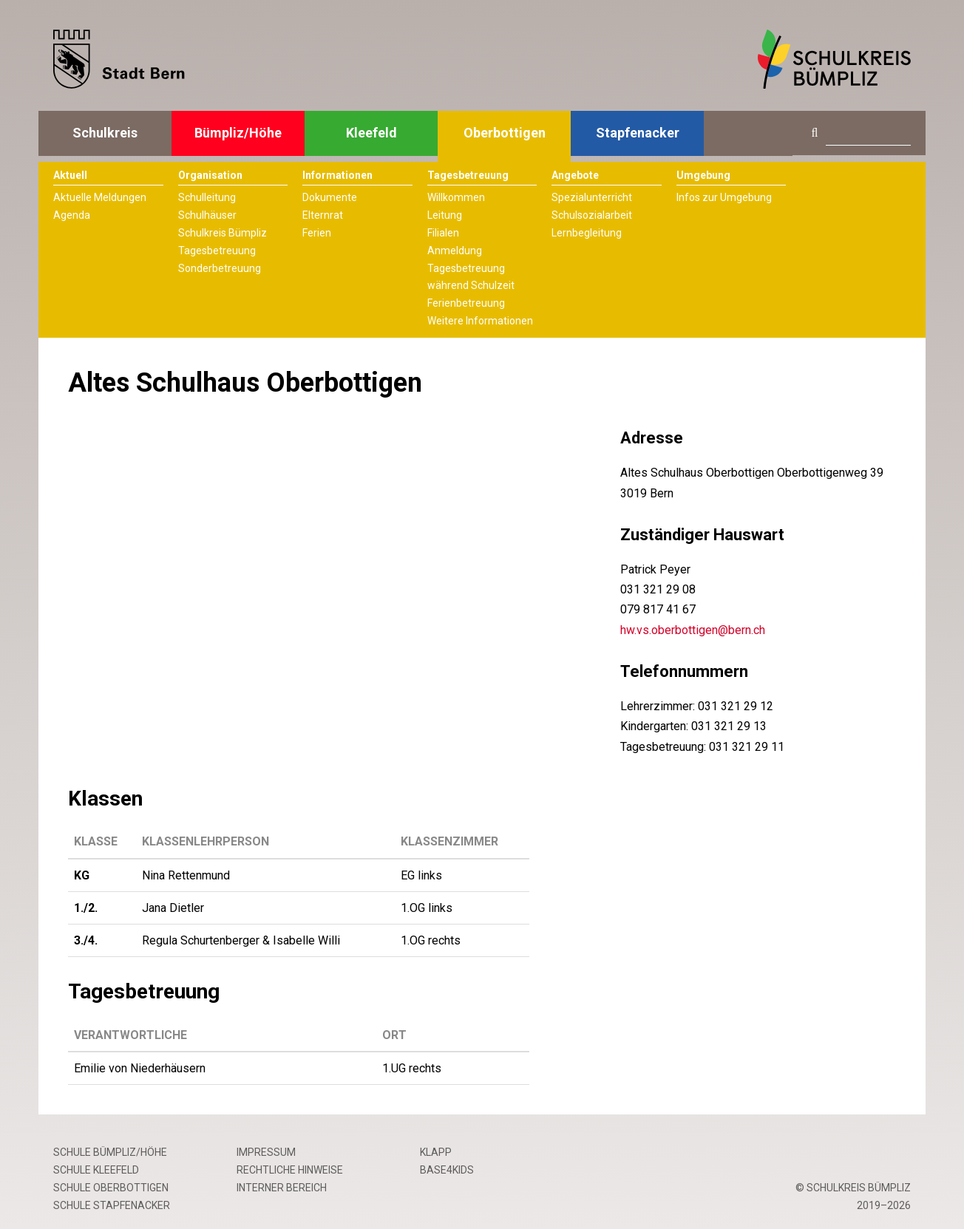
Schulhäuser (207, 215)
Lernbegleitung (586, 233)
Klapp (436, 1152)
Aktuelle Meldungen (99, 197)
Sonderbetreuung (219, 268)
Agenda (71, 215)
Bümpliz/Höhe (238, 132)
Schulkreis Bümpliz (222, 233)
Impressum (266, 1152)
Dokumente (329, 197)
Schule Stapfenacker (111, 1205)
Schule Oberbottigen (111, 1188)
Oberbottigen (505, 132)
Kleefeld (371, 132)
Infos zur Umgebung (724, 197)
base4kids (447, 1170)
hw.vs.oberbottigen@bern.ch (692, 630)
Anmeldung (454, 250)
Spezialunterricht (591, 197)
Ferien (316, 233)
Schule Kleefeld (96, 1170)
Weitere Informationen (480, 321)
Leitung (444, 215)
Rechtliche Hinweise (290, 1170)
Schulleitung (207, 197)
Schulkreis (105, 132)
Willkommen (456, 197)
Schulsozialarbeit (591, 215)
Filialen (443, 233)
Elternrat (322, 215)
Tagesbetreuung (217, 250)
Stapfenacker (637, 132)
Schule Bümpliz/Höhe (110, 1152)
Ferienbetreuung (466, 303)
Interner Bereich (282, 1188)
